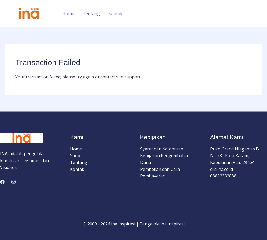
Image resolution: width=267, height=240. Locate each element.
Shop (75, 155)
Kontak (115, 13)
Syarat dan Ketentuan (161, 149)
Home (68, 13)
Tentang (91, 13)
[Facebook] (2, 182)
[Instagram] (13, 182)
